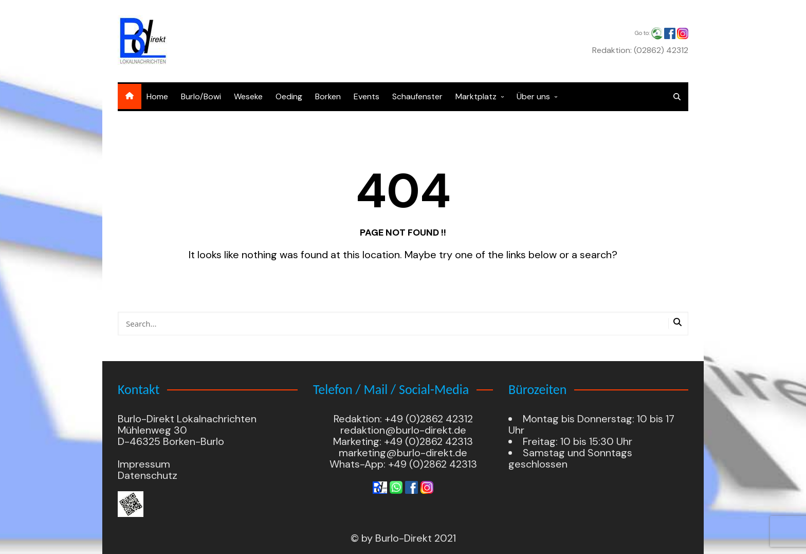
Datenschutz (147, 475)
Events (366, 96)
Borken (328, 96)
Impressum (144, 464)
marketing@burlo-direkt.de (403, 452)
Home (157, 96)
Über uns (533, 96)
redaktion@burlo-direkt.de (403, 430)
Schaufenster (417, 96)
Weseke (248, 96)
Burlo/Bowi (201, 96)
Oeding (289, 96)
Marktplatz (476, 96)
